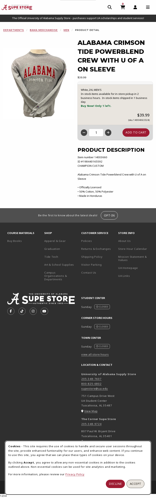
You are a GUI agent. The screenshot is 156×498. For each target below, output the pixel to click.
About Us (124, 241)
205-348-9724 (91, 424)
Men (66, 30)
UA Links (124, 276)
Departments (13, 30)
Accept (135, 484)
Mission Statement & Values (132, 258)
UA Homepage (135, 268)
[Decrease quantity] (84, 132)
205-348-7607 (91, 379)
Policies (86, 241)
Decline (115, 484)
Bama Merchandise (44, 30)
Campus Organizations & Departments (61, 276)
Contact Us (88, 272)
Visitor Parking (91, 264)
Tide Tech (51, 257)
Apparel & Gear (55, 241)
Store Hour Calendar (135, 249)
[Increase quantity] (108, 132)
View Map (91, 411)
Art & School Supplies (59, 264)
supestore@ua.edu (94, 388)
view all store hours (95, 354)
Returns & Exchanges (96, 249)
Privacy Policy (74, 474)
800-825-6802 (91, 383)
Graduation (52, 249)
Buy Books (14, 241)
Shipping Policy (91, 257)
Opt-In (109, 215)
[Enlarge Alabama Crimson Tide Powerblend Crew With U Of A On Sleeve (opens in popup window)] (38, 83)
